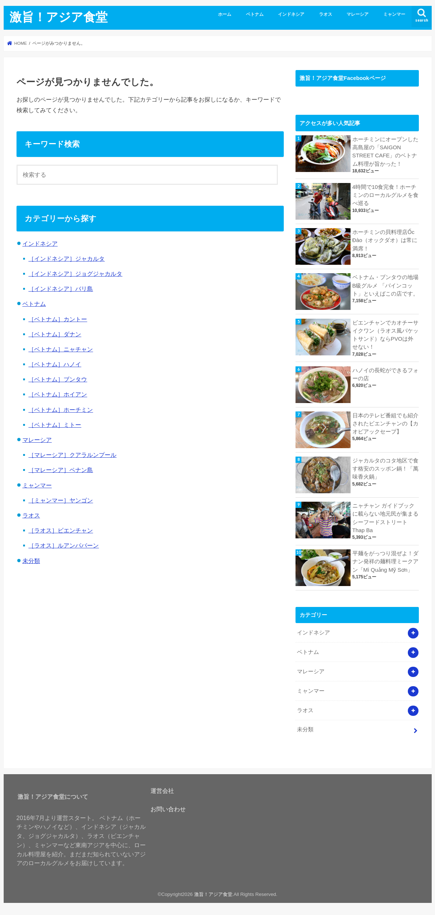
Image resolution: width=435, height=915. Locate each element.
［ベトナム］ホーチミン (60, 409)
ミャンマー (394, 14)
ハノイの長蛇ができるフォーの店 (385, 374)
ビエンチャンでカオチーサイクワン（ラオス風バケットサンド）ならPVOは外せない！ (385, 335)
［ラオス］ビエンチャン (60, 530)
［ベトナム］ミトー (54, 424)
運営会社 (162, 790)
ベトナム (255, 14)
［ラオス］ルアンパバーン (63, 545)
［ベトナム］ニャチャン (60, 349)
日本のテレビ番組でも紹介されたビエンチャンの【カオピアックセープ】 (385, 424)
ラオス (325, 14)
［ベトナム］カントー (57, 319)
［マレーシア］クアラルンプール (72, 454)
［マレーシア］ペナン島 (60, 469)
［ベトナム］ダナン (54, 334)
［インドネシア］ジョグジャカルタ (75, 273)
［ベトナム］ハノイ (54, 364)
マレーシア (358, 14)
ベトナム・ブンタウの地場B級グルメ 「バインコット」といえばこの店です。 (385, 285)
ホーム (224, 14)
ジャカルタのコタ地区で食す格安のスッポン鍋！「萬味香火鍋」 (385, 469)
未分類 (31, 560)
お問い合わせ (168, 809)
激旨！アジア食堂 (59, 17)
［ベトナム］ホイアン (57, 394)
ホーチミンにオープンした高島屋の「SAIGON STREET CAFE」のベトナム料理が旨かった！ (385, 151)
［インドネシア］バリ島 (60, 288)
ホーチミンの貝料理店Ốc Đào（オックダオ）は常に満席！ (384, 240)
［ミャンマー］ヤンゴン (60, 500)
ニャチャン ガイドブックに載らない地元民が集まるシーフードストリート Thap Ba (385, 518)
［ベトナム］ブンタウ (57, 379)
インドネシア (291, 14)
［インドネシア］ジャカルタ (66, 258)
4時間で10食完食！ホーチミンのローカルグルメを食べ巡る (385, 195)
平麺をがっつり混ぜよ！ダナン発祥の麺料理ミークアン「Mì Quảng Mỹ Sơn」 (385, 561)
